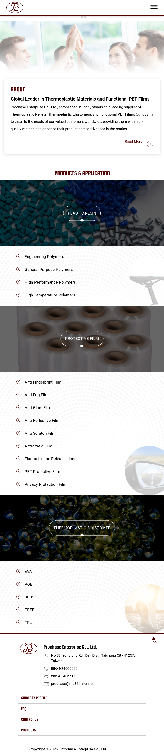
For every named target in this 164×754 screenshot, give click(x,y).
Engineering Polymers (44, 256)
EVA (28, 571)
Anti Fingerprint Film (43, 382)
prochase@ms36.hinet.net (72, 683)
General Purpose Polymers (49, 269)
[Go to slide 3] (85, 17)
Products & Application (82, 173)
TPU (28, 622)
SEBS (29, 597)
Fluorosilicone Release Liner (50, 458)
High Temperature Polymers (50, 295)
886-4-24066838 (64, 668)
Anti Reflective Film (42, 420)
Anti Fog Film (36, 394)
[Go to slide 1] (79, 17)
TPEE (29, 609)
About (18, 89)
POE (28, 584)
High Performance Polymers (50, 282)
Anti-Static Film (38, 446)
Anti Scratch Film (40, 433)
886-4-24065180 (64, 676)
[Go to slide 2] (82, 17)
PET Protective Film (42, 471)
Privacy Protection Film (46, 484)
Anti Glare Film (38, 407)
